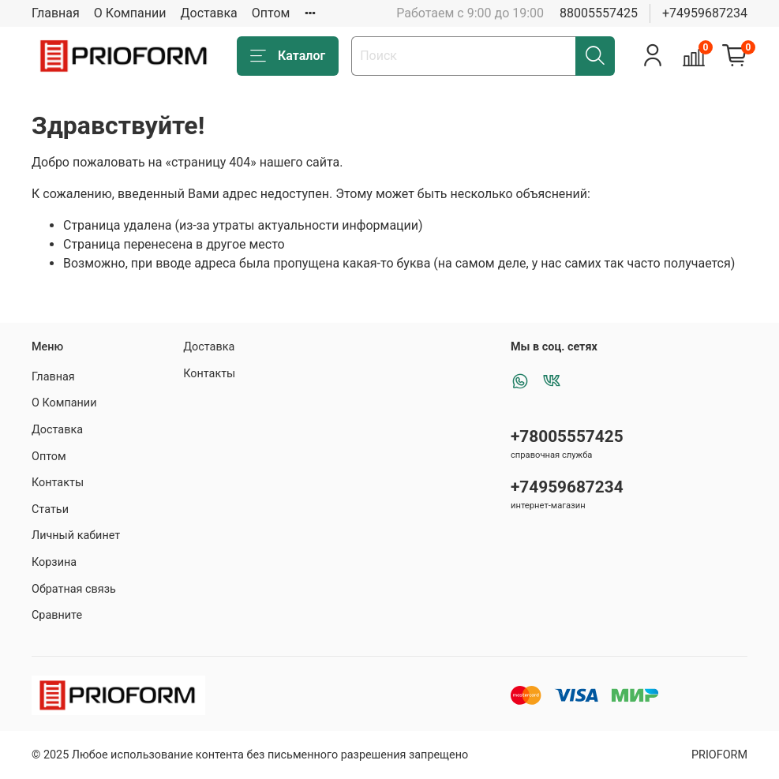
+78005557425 (567, 436)
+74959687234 (704, 13)
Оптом (271, 13)
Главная (56, 13)
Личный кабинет (76, 535)
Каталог (287, 56)
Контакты (58, 482)
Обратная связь (74, 589)
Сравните (57, 615)
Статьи (50, 509)
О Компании (130, 13)
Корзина (54, 562)
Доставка (209, 13)
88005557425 (599, 13)
